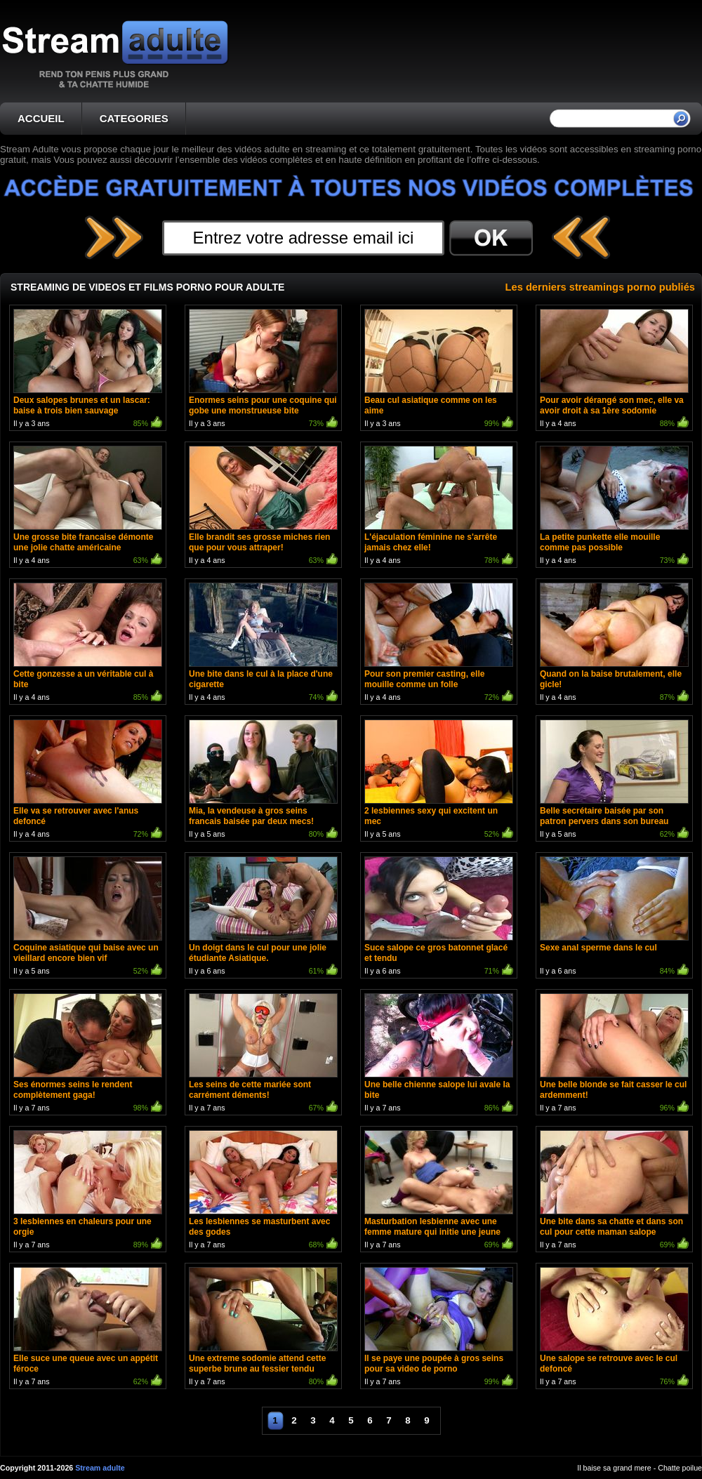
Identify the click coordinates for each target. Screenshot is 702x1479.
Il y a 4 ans (614, 369)
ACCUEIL (41, 118)
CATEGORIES (134, 118)
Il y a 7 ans (87, 1054)
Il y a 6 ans (263, 917)
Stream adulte (99, 1468)
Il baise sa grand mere (614, 1468)
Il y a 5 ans (263, 780)
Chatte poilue (680, 1468)
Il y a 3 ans (87, 369)
